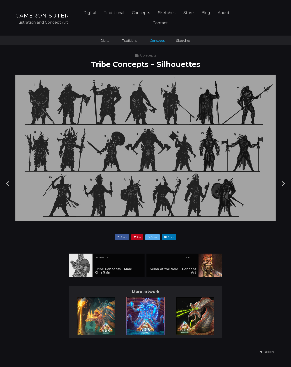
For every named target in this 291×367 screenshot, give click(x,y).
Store (188, 13)
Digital (89, 13)
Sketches (167, 13)
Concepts (141, 13)
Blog (205, 13)
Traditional (114, 13)
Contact (160, 23)
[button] (266, 352)
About (224, 13)
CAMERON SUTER (42, 15)
